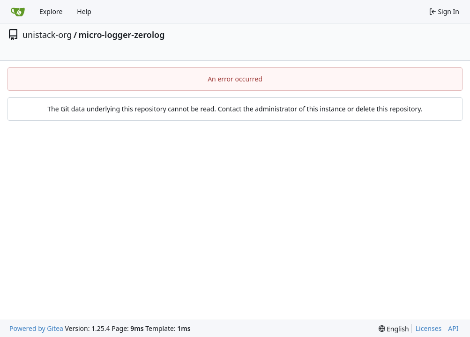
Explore (50, 11)
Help (84, 11)
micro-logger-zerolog (122, 34)
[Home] (18, 11)
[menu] (394, 328)
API (453, 328)
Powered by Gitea (36, 328)
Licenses (429, 328)
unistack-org (47, 34)
